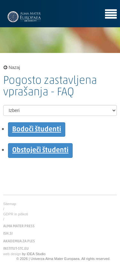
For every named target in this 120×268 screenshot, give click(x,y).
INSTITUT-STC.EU (16, 249)
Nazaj (12, 67)
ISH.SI (7, 234)
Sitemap (9, 204)
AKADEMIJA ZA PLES (19, 241)
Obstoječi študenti (40, 150)
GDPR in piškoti (15, 214)
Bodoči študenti (36, 129)
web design (12, 254)
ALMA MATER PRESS (19, 226)
